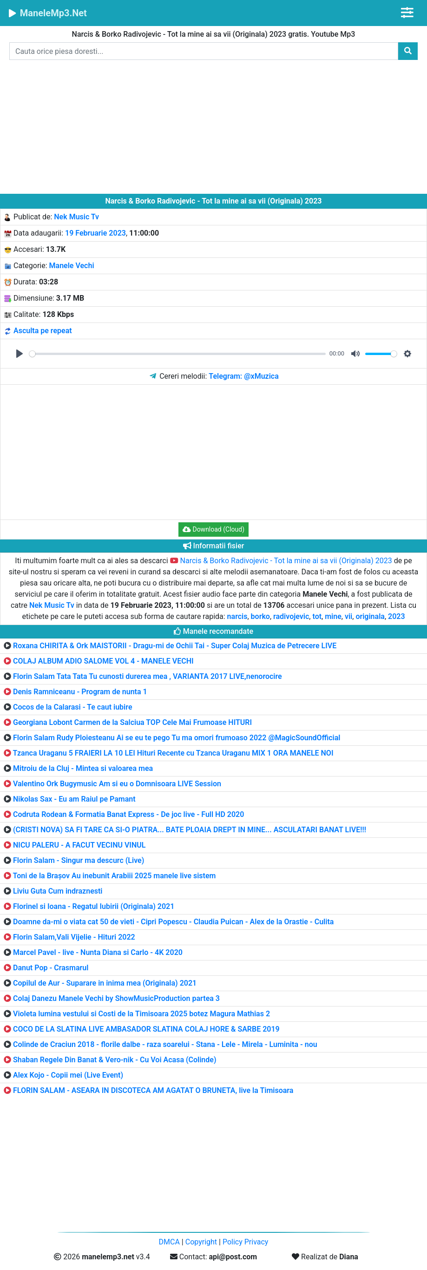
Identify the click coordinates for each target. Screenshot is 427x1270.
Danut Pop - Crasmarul (50, 967)
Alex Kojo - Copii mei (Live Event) (68, 1075)
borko (260, 616)
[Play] (19, 353)
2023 (396, 616)
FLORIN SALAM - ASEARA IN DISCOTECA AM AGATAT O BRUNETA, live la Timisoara (153, 1090)
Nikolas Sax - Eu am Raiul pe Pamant (74, 799)
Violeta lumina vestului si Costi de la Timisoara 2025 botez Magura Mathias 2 (141, 1013)
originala (370, 616)
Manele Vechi (71, 265)
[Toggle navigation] (407, 13)
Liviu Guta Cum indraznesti (58, 891)
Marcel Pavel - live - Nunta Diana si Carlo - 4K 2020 (98, 952)
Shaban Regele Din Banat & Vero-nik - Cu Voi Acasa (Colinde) (115, 1059)
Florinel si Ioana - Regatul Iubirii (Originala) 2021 (93, 906)
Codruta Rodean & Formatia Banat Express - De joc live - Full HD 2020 (128, 814)
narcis (237, 616)
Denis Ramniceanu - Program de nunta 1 (80, 691)
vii (348, 616)
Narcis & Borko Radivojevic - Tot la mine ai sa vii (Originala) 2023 (281, 560)
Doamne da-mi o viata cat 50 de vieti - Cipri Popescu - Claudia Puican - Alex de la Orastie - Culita (173, 921)
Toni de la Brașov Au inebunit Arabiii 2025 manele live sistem (114, 875)
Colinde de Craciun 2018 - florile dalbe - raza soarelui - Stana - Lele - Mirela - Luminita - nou (165, 1044)
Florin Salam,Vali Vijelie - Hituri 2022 (74, 937)
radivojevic (291, 616)
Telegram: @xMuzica (243, 376)
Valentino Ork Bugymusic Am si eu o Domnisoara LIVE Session (117, 783)
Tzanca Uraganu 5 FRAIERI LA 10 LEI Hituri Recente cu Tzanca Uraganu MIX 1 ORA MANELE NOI (173, 753)
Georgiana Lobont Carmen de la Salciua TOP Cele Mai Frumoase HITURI (132, 722)
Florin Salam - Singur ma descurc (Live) (78, 860)
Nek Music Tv (76, 216)
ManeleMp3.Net (47, 13)
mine (333, 616)
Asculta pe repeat (42, 330)
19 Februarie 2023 (95, 233)
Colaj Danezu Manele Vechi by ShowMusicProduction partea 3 (116, 998)
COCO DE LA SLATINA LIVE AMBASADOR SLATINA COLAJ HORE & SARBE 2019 (146, 1029)
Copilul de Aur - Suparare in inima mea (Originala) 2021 (105, 983)
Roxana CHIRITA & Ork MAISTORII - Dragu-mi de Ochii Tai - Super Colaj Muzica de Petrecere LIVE (174, 645)
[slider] (177, 353)
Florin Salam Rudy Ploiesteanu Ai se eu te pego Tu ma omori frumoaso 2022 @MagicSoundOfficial (177, 737)
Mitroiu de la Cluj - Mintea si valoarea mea (83, 768)
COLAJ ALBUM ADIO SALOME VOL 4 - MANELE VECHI (103, 661)
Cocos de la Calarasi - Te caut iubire (72, 707)
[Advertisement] (213, 129)
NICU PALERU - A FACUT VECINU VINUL (79, 845)
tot (317, 616)
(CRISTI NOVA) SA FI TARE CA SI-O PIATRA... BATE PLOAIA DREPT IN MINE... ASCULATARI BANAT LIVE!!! (189, 829)
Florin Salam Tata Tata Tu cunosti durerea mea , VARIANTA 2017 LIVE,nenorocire (147, 676)
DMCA (169, 1241)
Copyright (201, 1241)
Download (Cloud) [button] (213, 529)
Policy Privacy (246, 1241)
